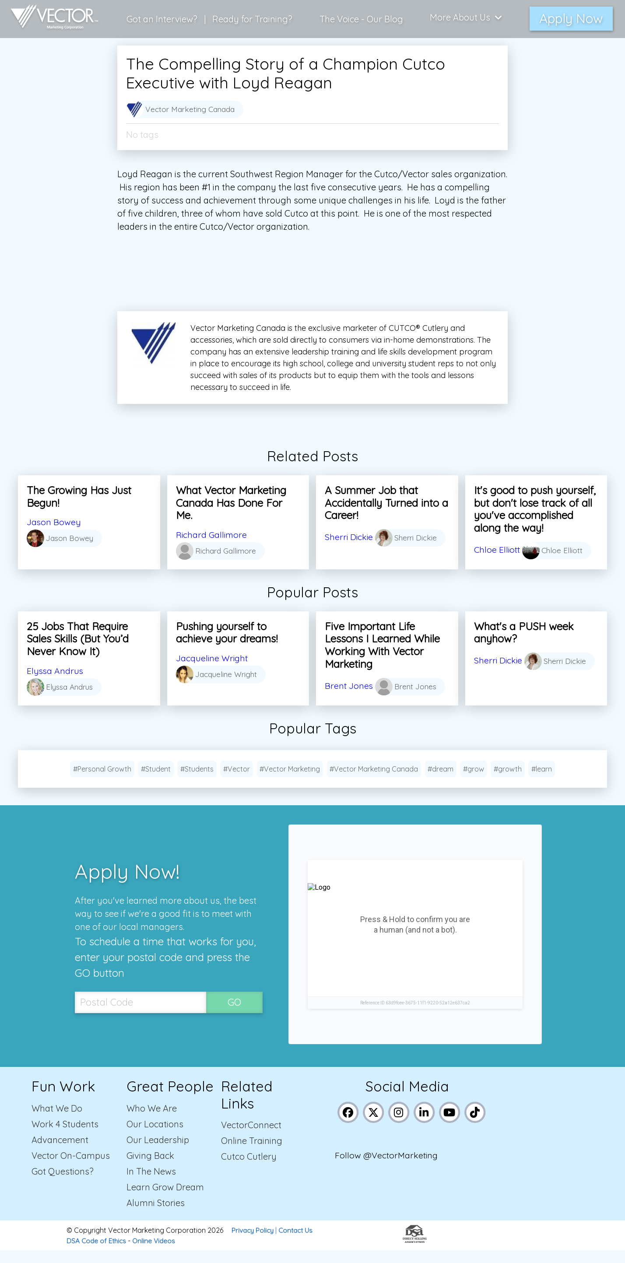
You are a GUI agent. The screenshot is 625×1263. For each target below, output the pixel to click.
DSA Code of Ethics (98, 1253)
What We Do (57, 1121)
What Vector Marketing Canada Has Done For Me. (231, 503)
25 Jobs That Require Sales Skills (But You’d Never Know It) (78, 639)
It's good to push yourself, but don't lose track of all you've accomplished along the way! (535, 509)
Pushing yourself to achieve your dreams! (226, 633)
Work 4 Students (65, 1136)
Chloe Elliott (498, 549)
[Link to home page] (52, 17)
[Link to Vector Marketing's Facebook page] (348, 1124)
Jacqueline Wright (212, 658)
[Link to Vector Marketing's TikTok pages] (475, 1124)
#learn (541, 781)
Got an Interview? (162, 17)
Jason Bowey (54, 521)
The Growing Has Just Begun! (79, 496)
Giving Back (150, 1168)
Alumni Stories (155, 1215)
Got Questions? (63, 1184)
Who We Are (151, 1121)
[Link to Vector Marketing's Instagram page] (399, 1124)
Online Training (251, 1153)
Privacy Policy (254, 1242)
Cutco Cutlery (249, 1169)
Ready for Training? (253, 17)
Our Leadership (157, 1152)
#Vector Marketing (290, 781)
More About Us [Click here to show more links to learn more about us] (466, 17)
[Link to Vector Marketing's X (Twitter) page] (374, 1124)
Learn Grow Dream (165, 1199)
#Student (156, 781)
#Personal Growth (102, 781)
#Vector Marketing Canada (374, 781)
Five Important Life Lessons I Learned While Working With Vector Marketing (382, 645)
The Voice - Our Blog (362, 17)
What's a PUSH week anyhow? (524, 633)
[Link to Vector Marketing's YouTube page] (450, 1124)
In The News (151, 1184)
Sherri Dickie (349, 534)
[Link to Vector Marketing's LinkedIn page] (425, 1124)
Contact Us (299, 1242)
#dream (440, 781)
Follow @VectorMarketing (387, 1169)
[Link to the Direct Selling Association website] (414, 1253)
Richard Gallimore (212, 534)
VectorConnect (251, 1137)
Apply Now (571, 17)
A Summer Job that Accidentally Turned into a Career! (386, 503)
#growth (508, 781)
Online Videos (157, 1253)
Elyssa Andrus (55, 670)
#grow (473, 781)
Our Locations (154, 1136)
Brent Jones (349, 683)
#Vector (236, 781)
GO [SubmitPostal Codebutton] (235, 1014)
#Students (197, 781)
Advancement (60, 1152)
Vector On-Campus (71, 1168)
